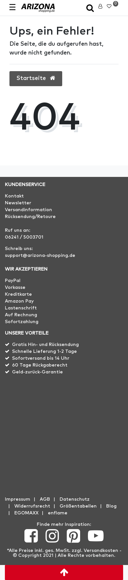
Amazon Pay (19, 301)
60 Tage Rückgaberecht (39, 365)
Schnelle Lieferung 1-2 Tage (44, 351)
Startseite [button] (36, 78)
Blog (111, 506)
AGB (45, 499)
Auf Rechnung (21, 315)
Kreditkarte (18, 294)
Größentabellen (78, 506)
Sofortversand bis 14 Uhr (40, 358)
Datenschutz (75, 499)
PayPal (13, 280)
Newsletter (18, 203)
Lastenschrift (21, 308)
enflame (57, 513)
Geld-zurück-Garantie (37, 372)
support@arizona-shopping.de (40, 255)
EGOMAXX (26, 513)
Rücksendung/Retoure (30, 216)
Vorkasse (15, 287)
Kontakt (14, 196)
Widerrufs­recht (32, 506)
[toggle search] (90, 9)
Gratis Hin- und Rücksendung (45, 344)
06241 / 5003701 (24, 237)
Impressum (17, 499)
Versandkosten (101, 550)
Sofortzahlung (21, 322)
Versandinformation (28, 210)
